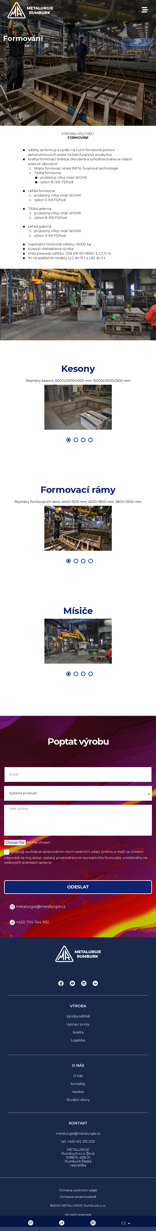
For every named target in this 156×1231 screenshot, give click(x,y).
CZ (125, 1223)
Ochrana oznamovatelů (78, 1197)
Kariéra (78, 1092)
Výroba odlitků (78, 1016)
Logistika (78, 1040)
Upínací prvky (78, 1024)
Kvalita (78, 1032)
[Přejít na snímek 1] (68, 440)
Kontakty (78, 1084)
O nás (78, 1076)
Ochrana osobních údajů (78, 1190)
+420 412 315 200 (81, 1141)
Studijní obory (78, 1100)
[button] (20, 407)
